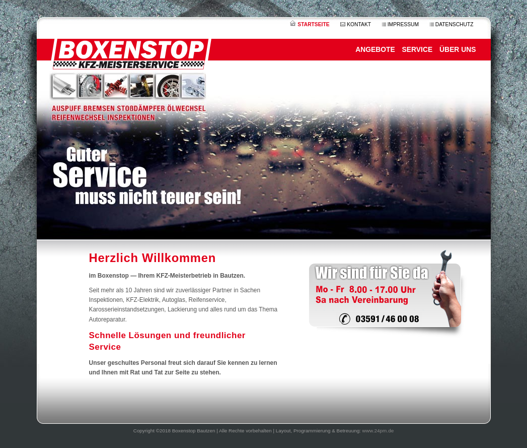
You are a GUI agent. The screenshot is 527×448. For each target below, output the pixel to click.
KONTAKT (355, 24)
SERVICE (417, 49)
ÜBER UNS (457, 49)
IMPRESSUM (400, 24)
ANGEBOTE (375, 49)
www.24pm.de (378, 430)
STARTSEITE (309, 24)
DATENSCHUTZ (452, 24)
